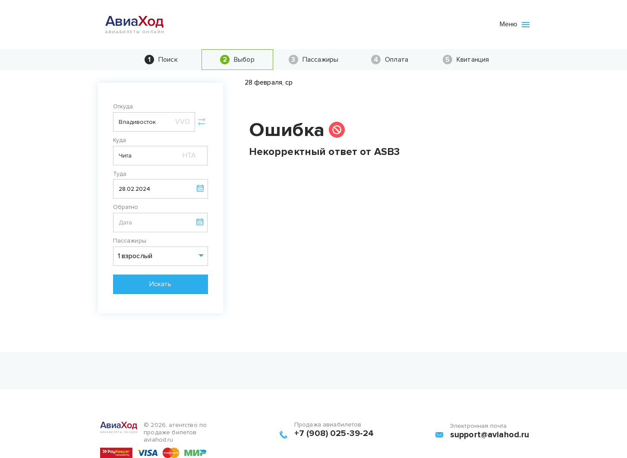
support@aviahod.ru (489, 435)
